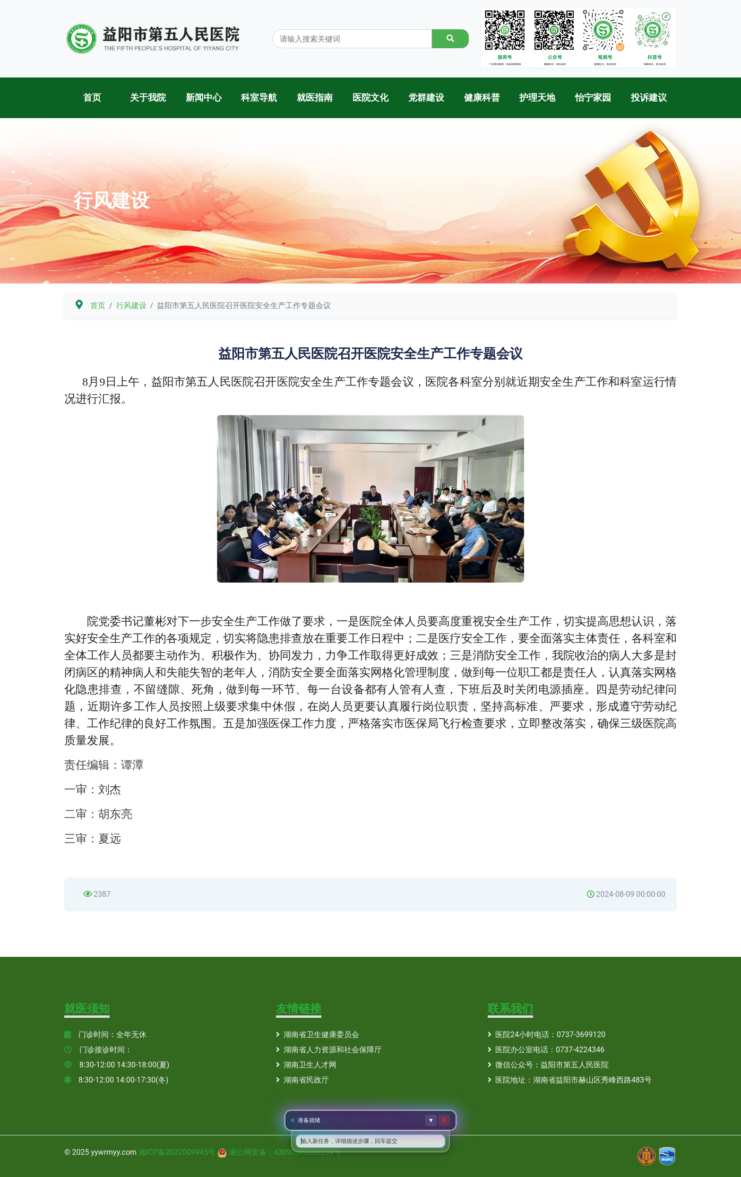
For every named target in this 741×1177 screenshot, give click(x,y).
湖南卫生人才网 (306, 1064)
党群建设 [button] (426, 97)
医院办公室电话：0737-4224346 (546, 1049)
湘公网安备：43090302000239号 (285, 1152)
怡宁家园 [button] (593, 97)
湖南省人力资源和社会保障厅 (329, 1049)
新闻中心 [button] (204, 97)
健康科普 (482, 97)
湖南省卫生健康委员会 (317, 1034)
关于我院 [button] (148, 97)
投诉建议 (649, 97)
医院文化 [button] (370, 97)
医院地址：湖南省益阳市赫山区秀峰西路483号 (570, 1079)
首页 (92, 97)
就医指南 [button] (315, 97)
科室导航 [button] (259, 97)
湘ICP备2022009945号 (176, 1152)
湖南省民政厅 (302, 1079)
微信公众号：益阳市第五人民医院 (548, 1064)
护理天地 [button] (537, 97)
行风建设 (131, 305)
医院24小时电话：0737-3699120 (546, 1034)
